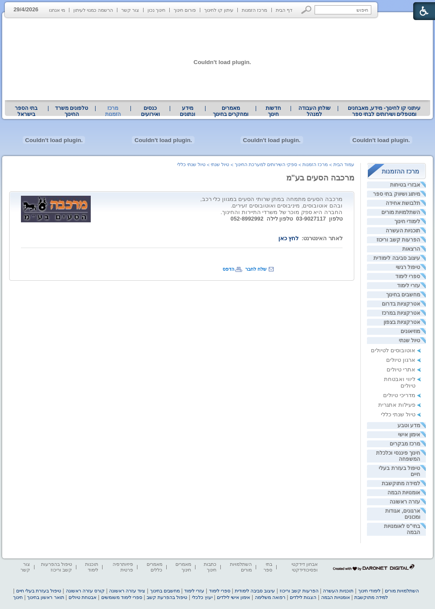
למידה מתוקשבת (401, 483)
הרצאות (411, 249)
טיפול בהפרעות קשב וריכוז (56, 566)
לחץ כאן (288, 238)
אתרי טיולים (401, 369)
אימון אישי (409, 435)
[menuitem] (384, 111)
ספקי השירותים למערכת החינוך (266, 164)
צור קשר (130, 10)
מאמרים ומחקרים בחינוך (230, 111)
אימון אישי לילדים (233, 597)
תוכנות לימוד (91, 566)
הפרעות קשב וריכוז (398, 240)
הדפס (228, 269)
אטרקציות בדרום (401, 304)
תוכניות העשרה (403, 231)
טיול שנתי (409, 340)
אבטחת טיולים (82, 597)
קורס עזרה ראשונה (85, 590)
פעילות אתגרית (396, 404)
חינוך (18, 597)
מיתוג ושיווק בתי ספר (396, 194)
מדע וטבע (408, 425)
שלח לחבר (256, 269)
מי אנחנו (57, 10)
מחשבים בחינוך (403, 295)
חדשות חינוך (273, 111)
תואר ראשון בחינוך (45, 597)
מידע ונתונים (187, 111)
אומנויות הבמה (403, 493)
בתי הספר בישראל (26, 111)
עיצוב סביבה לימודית (396, 258)
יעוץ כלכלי (202, 597)
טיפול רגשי (408, 267)
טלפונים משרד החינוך (71, 111)
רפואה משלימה (270, 597)
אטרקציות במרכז (401, 313)
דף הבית (284, 10)
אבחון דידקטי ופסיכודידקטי (304, 566)
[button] (306, 9)
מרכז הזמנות (254, 10)
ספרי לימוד (407, 276)
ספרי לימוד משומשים (121, 597)
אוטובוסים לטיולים (393, 350)
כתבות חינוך (210, 566)
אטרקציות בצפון (402, 322)
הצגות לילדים (303, 597)
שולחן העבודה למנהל (314, 111)
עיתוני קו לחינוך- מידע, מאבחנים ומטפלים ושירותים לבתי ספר (384, 111)
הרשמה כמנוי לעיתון (93, 10)
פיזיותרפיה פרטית (123, 566)
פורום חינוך (185, 10)
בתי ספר (268, 566)
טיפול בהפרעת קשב (167, 597)
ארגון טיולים (400, 360)
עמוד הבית (343, 164)
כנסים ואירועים (150, 111)
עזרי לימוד (408, 285)
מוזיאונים (410, 331)
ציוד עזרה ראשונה (127, 590)
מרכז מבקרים (405, 444)
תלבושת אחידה (403, 203)
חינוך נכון (156, 10)
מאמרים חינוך (183, 566)
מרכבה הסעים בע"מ (320, 178)
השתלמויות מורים (400, 212)
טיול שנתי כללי (398, 414)
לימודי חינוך (407, 221)
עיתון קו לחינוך (218, 10)
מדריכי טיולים (399, 395)
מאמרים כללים (154, 566)
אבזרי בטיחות (405, 185)
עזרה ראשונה (405, 502)
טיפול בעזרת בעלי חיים (38, 590)
